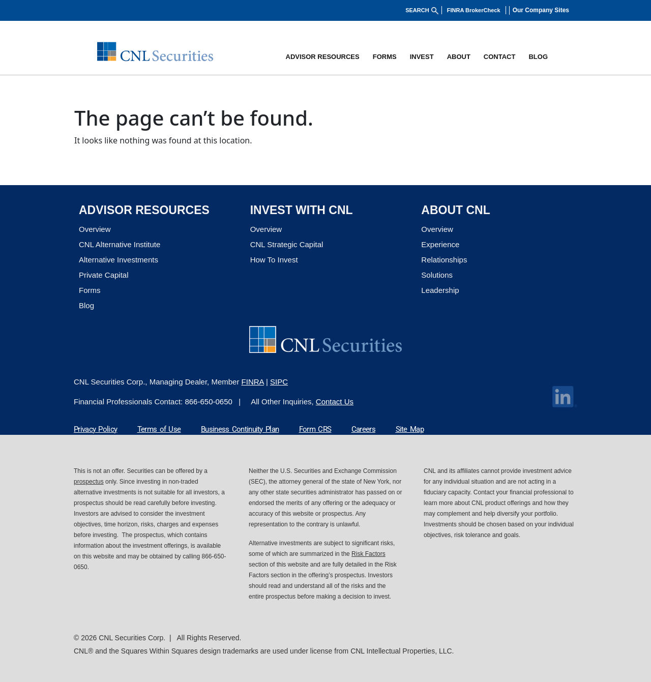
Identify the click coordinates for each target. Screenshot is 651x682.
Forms (385, 57)
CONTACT (500, 57)
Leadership (440, 290)
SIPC (279, 381)
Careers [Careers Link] (363, 429)
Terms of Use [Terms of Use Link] (159, 429)
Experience (440, 244)
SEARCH (422, 10)
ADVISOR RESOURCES (323, 57)
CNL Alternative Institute (119, 244)
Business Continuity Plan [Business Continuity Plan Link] (240, 429)
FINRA (253, 381)
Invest (422, 57)
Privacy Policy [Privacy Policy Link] (95, 429)
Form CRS (315, 429)
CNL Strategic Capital (286, 244)
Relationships (444, 259)
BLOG (538, 57)
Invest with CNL (301, 210)
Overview (95, 229)
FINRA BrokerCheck (474, 10)
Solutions (437, 275)
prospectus (89, 481)
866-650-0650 (208, 401)
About (458, 57)
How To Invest (274, 259)
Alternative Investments (118, 259)
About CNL (455, 210)
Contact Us (334, 401)
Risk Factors (368, 553)
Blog (86, 305)
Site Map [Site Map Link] (410, 429)
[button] (543, 10)
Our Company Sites (541, 10)
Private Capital (104, 275)
